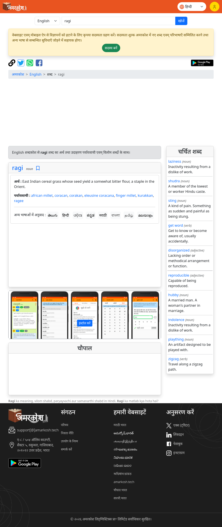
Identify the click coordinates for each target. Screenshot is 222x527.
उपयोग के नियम (69, 441)
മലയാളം (145, 215)
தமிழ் (129, 215)
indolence (176, 319)
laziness (174, 161)
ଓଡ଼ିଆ (78, 215)
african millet (42, 195)
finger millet (126, 195)
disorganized (179, 250)
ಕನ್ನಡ (90, 215)
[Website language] (191, 6)
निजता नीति (67, 433)
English (35, 74)
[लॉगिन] (214, 6)
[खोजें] (118, 21)
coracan (60, 195)
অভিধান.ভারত (123, 474)
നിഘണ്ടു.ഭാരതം (125, 449)
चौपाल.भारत (120, 490)
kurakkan (145, 195)
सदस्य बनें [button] (111, 48)
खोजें (181, 20)
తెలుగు (52, 215)
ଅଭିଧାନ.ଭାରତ (123, 465)
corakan (75, 195)
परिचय (64, 425)
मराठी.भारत (120, 425)
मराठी (103, 215)
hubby (173, 294)
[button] (20, 315)
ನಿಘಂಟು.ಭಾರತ (123, 457)
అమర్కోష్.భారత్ (124, 433)
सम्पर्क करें (66, 449)
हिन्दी (65, 215)
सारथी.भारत (120, 498)
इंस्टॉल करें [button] (85, 323)
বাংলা (115, 215)
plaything (176, 339)
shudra (174, 181)
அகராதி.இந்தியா (125, 441)
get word (175, 225)
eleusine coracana (99, 195)
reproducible (178, 275)
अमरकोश (18, 74)
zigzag (173, 358)
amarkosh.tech (124, 482)
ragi (17, 168)
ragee (18, 200)
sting (172, 200)
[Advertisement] (85, 256)
